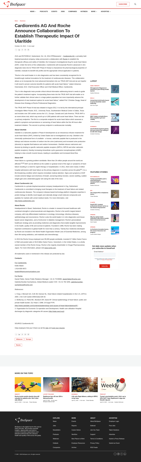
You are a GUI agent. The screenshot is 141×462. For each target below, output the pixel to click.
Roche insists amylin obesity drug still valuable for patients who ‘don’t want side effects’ (27, 398)
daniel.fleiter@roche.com (72, 279)
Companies (72, 11)
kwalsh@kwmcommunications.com (27, 271)
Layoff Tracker (48, 394)
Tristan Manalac (94, 196)
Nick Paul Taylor (94, 105)
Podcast (103, 394)
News (32, 11)
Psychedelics (94, 176)
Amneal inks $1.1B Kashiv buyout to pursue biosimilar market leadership (99, 102)
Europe (28, 339)
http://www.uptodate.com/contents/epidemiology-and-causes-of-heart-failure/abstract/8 (46, 306)
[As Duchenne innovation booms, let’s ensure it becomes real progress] (115, 230)
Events (54, 11)
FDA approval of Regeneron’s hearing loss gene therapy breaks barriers (99, 89)
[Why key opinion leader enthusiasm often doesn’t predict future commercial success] (115, 218)
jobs (47, 328)
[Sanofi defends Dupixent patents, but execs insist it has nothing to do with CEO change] (115, 130)
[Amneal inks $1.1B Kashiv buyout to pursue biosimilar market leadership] (115, 101)
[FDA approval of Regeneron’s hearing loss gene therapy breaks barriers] (115, 89)
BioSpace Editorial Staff (48, 401)
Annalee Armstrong (94, 121)
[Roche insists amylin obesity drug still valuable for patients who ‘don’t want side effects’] (28, 384)
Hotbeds (83, 11)
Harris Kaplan (93, 222)
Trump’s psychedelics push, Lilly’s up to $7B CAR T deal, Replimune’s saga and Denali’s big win (113, 398)
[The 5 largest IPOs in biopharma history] (115, 194)
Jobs (63, 11)
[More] (35, 11)
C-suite (92, 202)
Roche (65, 59)
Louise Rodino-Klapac (95, 234)
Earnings (93, 126)
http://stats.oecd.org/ (56, 311)
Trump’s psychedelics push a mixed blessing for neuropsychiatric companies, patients (98, 181)
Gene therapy (95, 85)
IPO (91, 190)
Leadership (94, 114)
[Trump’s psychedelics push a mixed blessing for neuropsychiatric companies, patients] (115, 180)
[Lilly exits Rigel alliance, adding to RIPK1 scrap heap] (85, 384)
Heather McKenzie (94, 93)
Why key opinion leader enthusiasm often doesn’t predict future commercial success (99, 218)
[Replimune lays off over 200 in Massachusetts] (56, 384)
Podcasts (44, 11)
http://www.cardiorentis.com (25, 201)
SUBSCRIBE (123, 4)
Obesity (17, 394)
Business (22, 21)
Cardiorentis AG (69, 56)
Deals (92, 98)
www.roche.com (50, 248)
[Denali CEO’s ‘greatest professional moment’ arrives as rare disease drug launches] (115, 206)
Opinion (92, 214)
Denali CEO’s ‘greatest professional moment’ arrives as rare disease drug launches (99, 206)
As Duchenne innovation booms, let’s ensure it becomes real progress (99, 231)
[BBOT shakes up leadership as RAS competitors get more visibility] (115, 118)
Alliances (19, 339)
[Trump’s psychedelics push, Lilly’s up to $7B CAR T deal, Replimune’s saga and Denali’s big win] (113, 384)
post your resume (58, 328)
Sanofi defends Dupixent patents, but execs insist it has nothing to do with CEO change (99, 130)
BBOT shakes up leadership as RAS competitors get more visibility (98, 118)
